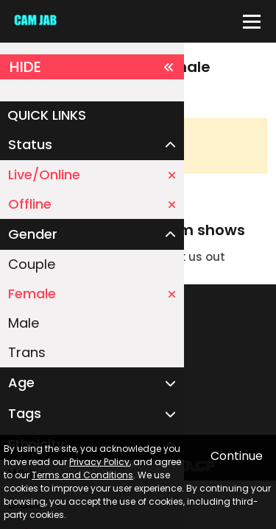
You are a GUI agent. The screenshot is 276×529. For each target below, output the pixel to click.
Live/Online (92, 174)
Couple (31, 264)
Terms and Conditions (82, 475)
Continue (236, 455)
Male (23, 323)
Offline (92, 204)
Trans (27, 352)
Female (92, 293)
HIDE (92, 67)
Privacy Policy (99, 462)
